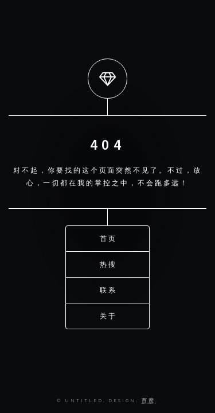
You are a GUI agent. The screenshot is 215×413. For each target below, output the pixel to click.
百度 (148, 400)
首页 (108, 237)
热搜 (108, 263)
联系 (108, 289)
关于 (108, 315)
